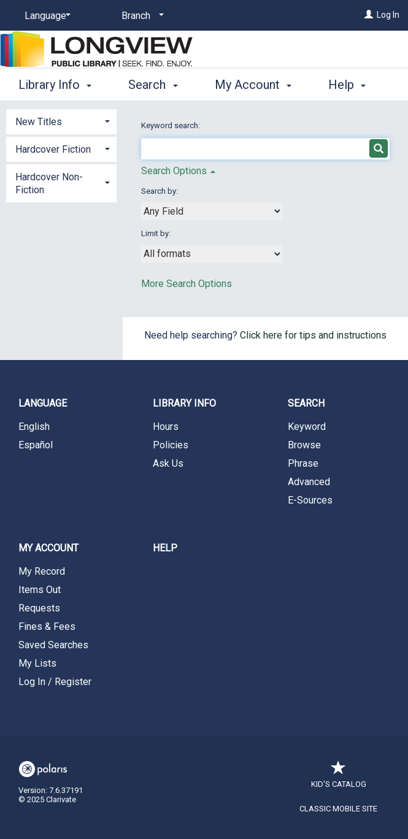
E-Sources (310, 500)
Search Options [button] (178, 171)
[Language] (45, 16)
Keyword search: (171, 125)
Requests (39, 608)
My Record (41, 571)
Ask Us (168, 463)
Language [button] (42, 403)
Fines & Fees (46, 626)
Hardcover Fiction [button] (53, 149)
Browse (304, 445)
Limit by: (156, 233)
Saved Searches (53, 645)
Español (35, 445)
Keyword (307, 426)
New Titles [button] (38, 122)
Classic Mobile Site (338, 808)
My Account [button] (253, 82)
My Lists (37, 663)
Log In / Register (54, 682)
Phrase (303, 463)
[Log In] (368, 15)
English (34, 426)
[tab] (61, 120)
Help (165, 548)
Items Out (39, 590)
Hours (166, 426)
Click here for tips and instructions (313, 335)
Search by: (160, 191)
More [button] (352, 84)
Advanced (309, 482)
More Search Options (186, 283)
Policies (170, 445)
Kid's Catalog (338, 778)
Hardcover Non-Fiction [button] (49, 183)
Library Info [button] (54, 82)
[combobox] (211, 211)
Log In (388, 15)
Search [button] (152, 82)
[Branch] (140, 16)
